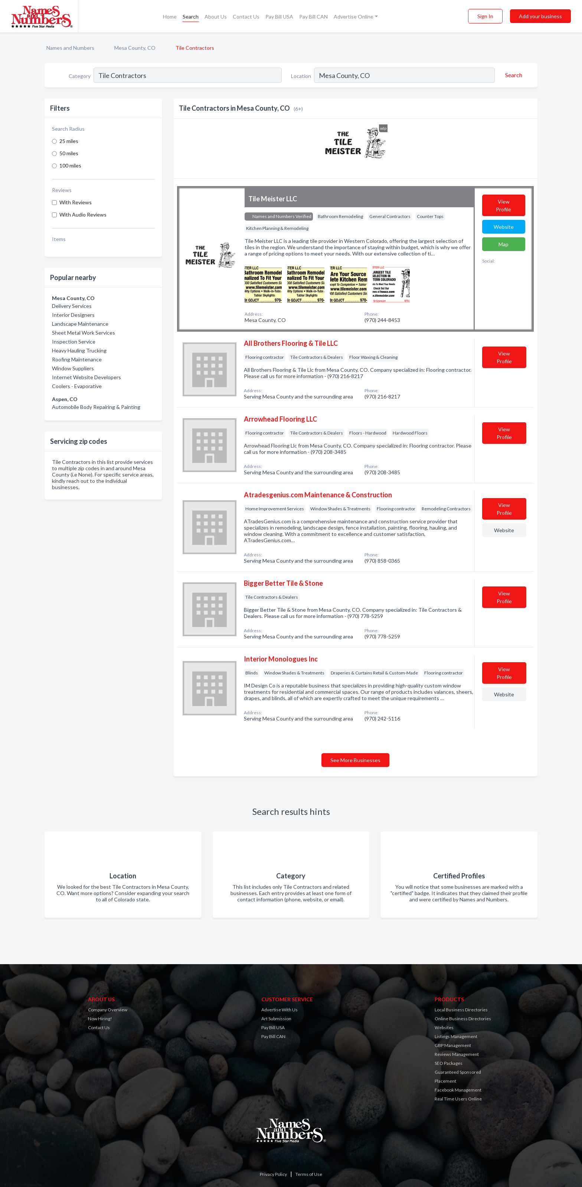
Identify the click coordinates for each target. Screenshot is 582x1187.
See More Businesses (355, 760)
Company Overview (107, 1009)
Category (80, 76)
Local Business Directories (461, 1009)
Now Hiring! (100, 1018)
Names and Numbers (70, 48)
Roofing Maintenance (77, 359)
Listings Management (456, 1036)
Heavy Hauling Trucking (79, 350)
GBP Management (453, 1045)
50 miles (68, 153)
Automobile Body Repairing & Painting (96, 407)
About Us (216, 16)
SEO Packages (448, 1063)
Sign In (485, 16)
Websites (444, 1027)
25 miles (68, 141)
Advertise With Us (279, 1009)
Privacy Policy (273, 1174)
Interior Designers (73, 315)
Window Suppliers (73, 368)
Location (301, 76)
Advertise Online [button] (353, 16)
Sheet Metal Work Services (83, 332)
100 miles (70, 165)
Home (170, 16)
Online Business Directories (463, 1018)
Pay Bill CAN (313, 16)
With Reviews (75, 202)
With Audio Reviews (83, 214)
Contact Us (246, 16)
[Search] (512, 75)
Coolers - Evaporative (77, 386)
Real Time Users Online (458, 1099)
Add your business (540, 16)
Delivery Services (72, 306)
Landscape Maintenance (80, 324)
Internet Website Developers (86, 377)
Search (191, 16)
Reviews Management (457, 1054)
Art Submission (276, 1018)
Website (504, 227)
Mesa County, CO (135, 48)
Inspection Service (73, 341)
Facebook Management (458, 1090)
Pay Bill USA (279, 16)
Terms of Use (308, 1174)
